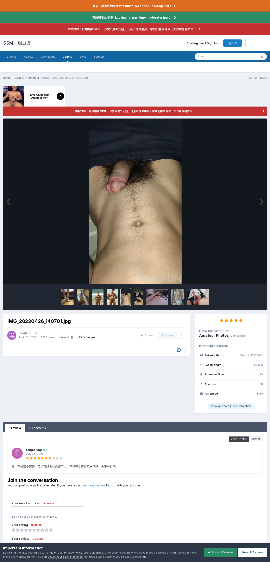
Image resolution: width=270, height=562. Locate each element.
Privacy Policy (73, 552)
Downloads (48, 56)
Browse (12, 56)
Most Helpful (239, 439)
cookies (161, 552)
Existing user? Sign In (203, 43)
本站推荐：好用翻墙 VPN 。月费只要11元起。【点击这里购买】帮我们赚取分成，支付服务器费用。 (132, 29)
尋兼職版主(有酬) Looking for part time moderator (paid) (131, 17)
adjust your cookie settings (71, 556)
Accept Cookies (218, 552)
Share (147, 335)
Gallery (67, 58)
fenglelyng (34, 450)
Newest (255, 439)
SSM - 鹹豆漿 (17, 43)
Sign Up (232, 43)
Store (83, 56)
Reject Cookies (252, 552)
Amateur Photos (214, 335)
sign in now (97, 485)
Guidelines (96, 552)
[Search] (215, 56)
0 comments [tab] (37, 428)
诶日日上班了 (31, 333)
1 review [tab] (15, 428)
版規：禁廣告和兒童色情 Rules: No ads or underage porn (132, 6)
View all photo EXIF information (231, 406)
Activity (28, 56)
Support (99, 56)
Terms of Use (54, 552)
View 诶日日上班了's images (77, 337)
